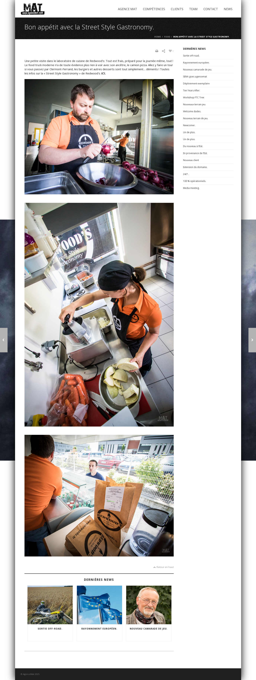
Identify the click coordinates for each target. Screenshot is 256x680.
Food (167, 36)
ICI (103, 73)
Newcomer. (189, 125)
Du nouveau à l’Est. (193, 146)
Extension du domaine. (195, 167)
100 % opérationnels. (194, 181)
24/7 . (186, 174)
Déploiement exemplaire (196, 83)
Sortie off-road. (50, 628)
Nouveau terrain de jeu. (195, 118)
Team (193, 9)
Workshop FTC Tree (193, 97)
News (228, 9)
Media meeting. (191, 188)
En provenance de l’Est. (195, 153)
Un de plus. (189, 132)
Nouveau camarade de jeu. (149, 628)
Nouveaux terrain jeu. (194, 104)
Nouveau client (191, 160)
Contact (210, 9)
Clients (177, 9)
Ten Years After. (191, 90)
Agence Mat (127, 9)
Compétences (154, 9)
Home (157, 36)
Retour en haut (163, 567)
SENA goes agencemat (195, 76)
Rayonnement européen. (99, 628)
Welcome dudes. (192, 111)
